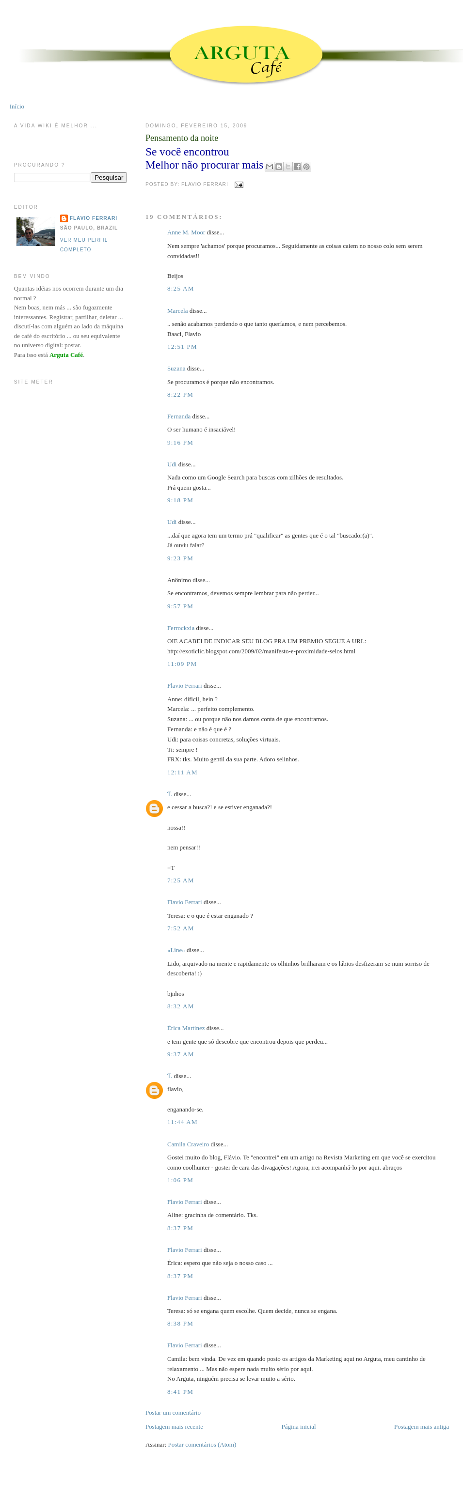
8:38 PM (180, 1323)
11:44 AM (182, 1122)
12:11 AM (182, 772)
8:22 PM (180, 394)
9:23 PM (180, 558)
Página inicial (298, 1426)
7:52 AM (180, 928)
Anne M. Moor (186, 232)
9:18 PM (180, 500)
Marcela (177, 310)
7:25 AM (180, 880)
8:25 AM (180, 288)
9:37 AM (180, 1054)
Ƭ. (169, 794)
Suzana (176, 368)
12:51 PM (182, 346)
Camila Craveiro (188, 1144)
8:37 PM (180, 1228)
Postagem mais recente (174, 1426)
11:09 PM (182, 663)
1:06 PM (180, 1180)
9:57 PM (180, 606)
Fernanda (179, 416)
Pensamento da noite (182, 138)
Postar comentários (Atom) (202, 1444)
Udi (172, 464)
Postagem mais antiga (421, 1426)
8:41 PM (180, 1391)
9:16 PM (180, 442)
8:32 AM (180, 1006)
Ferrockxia (180, 628)
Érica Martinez (186, 1028)
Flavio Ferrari (184, 685)
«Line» (176, 950)
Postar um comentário (173, 1412)
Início (17, 106)
